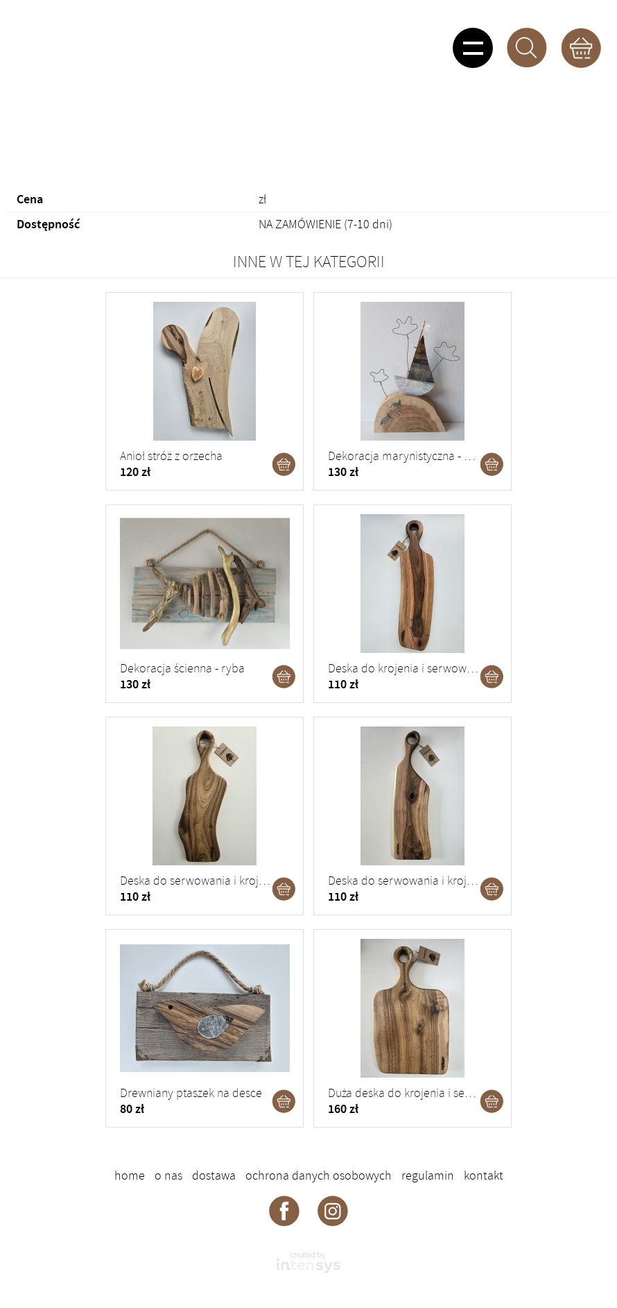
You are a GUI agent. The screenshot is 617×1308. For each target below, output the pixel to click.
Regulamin (427, 1175)
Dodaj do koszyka (284, 464)
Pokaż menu (473, 48)
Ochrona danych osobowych (318, 1175)
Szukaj (527, 48)
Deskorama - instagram (332, 1210)
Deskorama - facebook (284, 1210)
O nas (168, 1175)
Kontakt (483, 1175)
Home (129, 1175)
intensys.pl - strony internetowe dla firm (308, 1262)
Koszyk (581, 48)
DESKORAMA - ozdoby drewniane (101, 45)
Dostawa (214, 1175)
